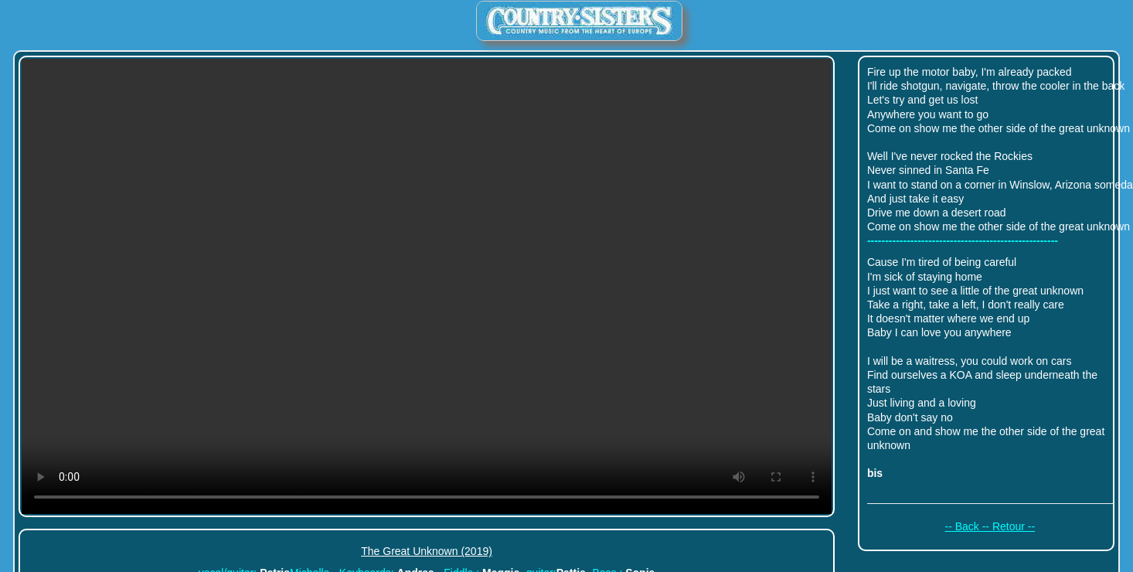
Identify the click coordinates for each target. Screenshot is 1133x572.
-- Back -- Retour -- (989, 526)
